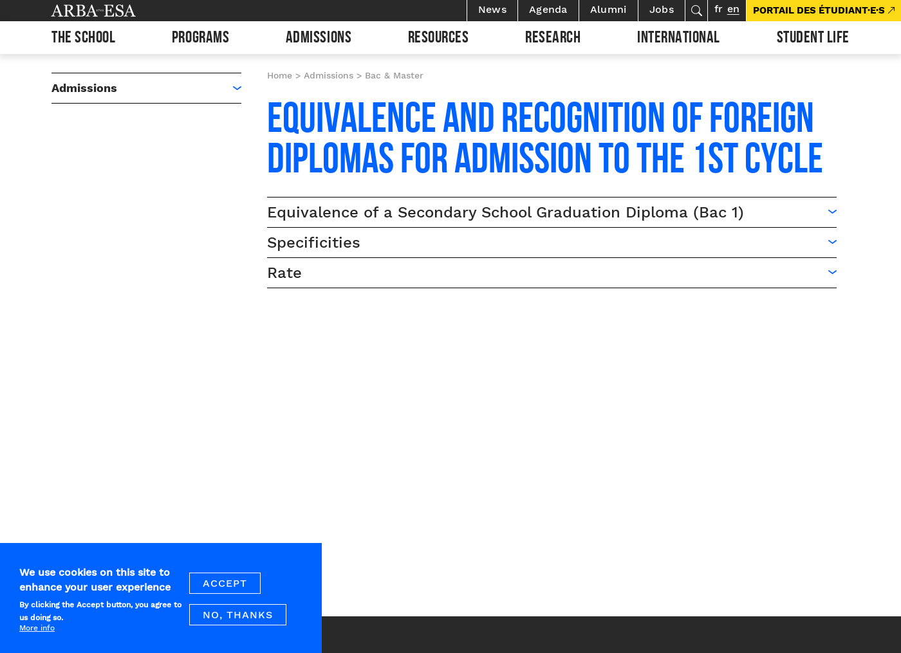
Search (696, 10)
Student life (813, 39)
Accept (225, 591)
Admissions (318, 39)
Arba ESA (115, 11)
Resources (438, 39)
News (492, 9)
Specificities (313, 243)
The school (83, 39)
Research (553, 39)
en (733, 9)
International (678, 39)
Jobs (661, 9)
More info (37, 634)
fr (718, 9)
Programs (200, 39)
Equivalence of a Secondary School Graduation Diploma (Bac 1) (505, 212)
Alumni (608, 9)
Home (279, 75)
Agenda (548, 9)
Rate (284, 273)
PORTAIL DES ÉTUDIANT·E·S (819, 10)
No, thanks (238, 622)
